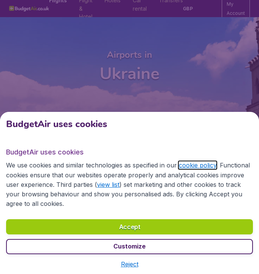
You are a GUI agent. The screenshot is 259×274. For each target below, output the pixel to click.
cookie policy (197, 165)
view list (108, 184)
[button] (129, 264)
